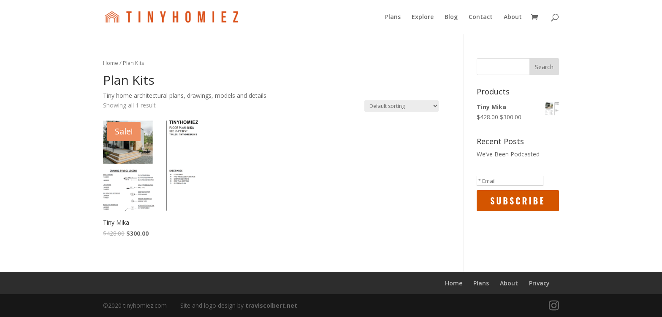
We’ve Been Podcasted (508, 154)
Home (110, 63)
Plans (393, 17)
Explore (423, 17)
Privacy (539, 283)
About (513, 17)
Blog (451, 17)
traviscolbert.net (271, 305)
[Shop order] (401, 106)
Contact (481, 17)
